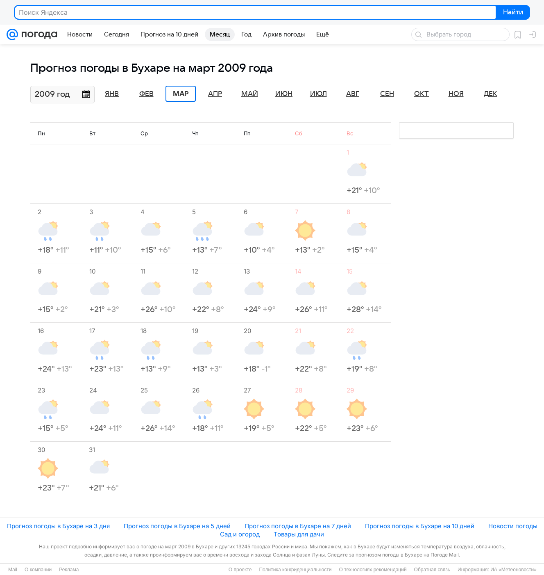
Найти (512, 12)
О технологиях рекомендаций (372, 570)
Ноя (456, 94)
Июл (318, 94)
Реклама (69, 570)
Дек (490, 94)
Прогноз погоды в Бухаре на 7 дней (298, 526)
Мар (180, 94)
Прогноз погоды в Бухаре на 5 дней (177, 526)
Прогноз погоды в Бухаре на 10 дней (419, 526)
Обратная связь (432, 570)
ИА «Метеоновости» (513, 570)
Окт (421, 94)
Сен (387, 94)
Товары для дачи (299, 534)
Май (249, 94)
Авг (352, 94)
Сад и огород (240, 534)
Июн (283, 94)
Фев (146, 94)
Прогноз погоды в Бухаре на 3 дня (58, 526)
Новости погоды (512, 526)
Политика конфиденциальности (295, 570)
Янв (112, 94)
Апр (215, 94)
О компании (38, 570)
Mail (12, 570)
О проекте (240, 570)
